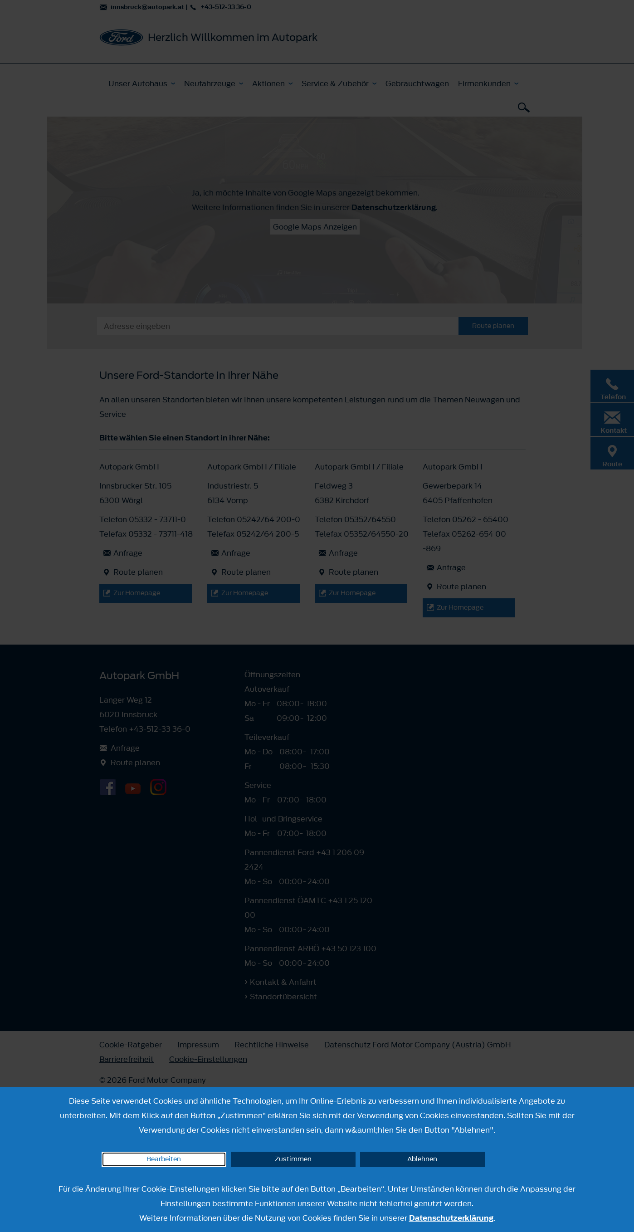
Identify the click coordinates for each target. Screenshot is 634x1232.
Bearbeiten (163, 1159)
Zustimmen (293, 1159)
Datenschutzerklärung (451, 1217)
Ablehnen (422, 1159)
